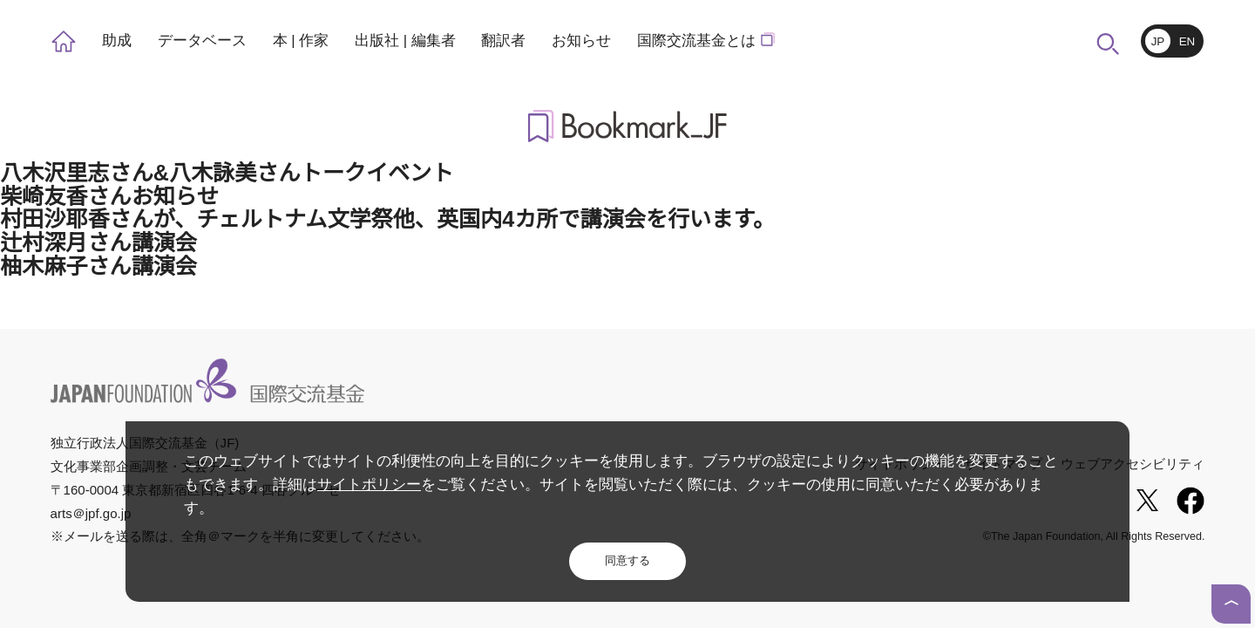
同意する (627, 560)
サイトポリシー (352, 507)
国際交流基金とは (700, 41)
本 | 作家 (298, 41)
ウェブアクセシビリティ (1133, 463)
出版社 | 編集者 (401, 41)
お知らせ (576, 41)
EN (1187, 42)
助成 (116, 41)
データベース (200, 41)
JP (1157, 42)
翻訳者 (499, 41)
